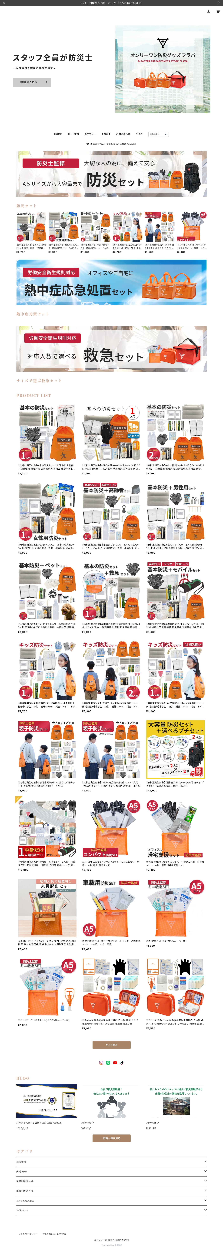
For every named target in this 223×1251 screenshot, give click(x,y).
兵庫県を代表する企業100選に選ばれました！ (111, 143)
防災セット (21, 1171)
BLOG (139, 134)
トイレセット (22, 1210)
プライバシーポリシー (28, 1234)
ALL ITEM (73, 134)
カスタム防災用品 (25, 1200)
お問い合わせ (123, 134)
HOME (58, 134)
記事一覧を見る (111, 1138)
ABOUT (106, 134)
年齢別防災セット (25, 1191)
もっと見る (111, 1045)
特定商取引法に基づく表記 (55, 1234)
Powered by (111, 1245)
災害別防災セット (25, 1181)
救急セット (21, 1161)
